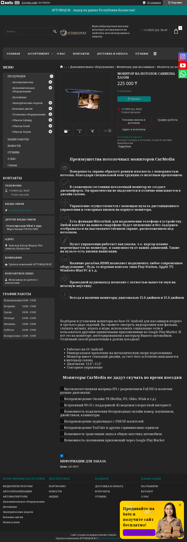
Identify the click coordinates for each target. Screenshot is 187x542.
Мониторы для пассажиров (135, 66)
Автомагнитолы (22, 82)
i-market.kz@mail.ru (21, 210)
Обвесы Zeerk (21, 126)
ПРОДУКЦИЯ (16, 76)
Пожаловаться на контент (115, 538)
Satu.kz (112, 534)
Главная (13, 53)
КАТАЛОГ (147, 491)
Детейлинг (19, 97)
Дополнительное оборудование (92, 66)
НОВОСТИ (14, 146)
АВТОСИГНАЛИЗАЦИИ (17, 491)
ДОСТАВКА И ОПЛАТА (109, 486)
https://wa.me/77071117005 (22, 228)
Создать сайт (30, 2)
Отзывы (141, 53)
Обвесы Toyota (21, 131)
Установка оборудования (28, 114)
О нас (61, 53)
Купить (135, 99)
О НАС (12, 159)
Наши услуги (11, 522)
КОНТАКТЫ (102, 491)
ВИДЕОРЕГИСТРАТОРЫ (18, 486)
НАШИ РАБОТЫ (18, 139)
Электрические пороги (27, 103)
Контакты (81, 53)
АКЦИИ (53, 496)
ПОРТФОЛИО (57, 486)
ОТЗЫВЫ (13, 152)
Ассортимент (38, 53)
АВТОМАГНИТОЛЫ (15, 496)
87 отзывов (154, 2)
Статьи (12, 165)
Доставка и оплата (112, 53)
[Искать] (55, 31)
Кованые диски (22, 108)
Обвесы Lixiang (22, 120)
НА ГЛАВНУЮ (149, 486)
